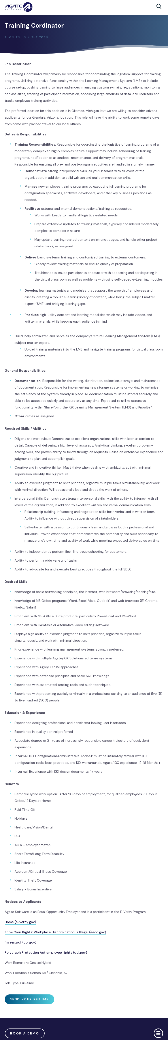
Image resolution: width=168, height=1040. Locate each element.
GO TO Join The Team (27, 37)
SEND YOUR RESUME (29, 999)
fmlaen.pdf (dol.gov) (20, 942)
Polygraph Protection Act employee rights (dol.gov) (46, 952)
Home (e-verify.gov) (20, 922)
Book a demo (24, 1033)
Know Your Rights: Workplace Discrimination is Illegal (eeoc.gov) (55, 932)
